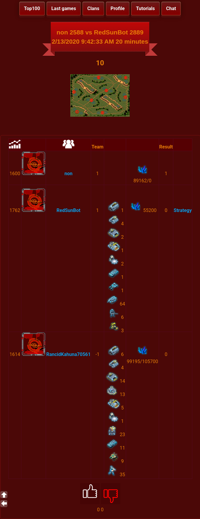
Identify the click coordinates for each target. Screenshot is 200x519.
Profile (118, 8)
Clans (93, 8)
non (68, 173)
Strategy (183, 210)
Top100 (32, 8)
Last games (63, 8)
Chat (171, 8)
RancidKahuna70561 (68, 354)
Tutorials (145, 8)
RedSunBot (68, 210)
